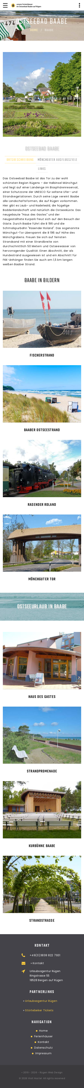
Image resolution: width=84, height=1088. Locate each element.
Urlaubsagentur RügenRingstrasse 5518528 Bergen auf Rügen (65, 975)
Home (34, 30)
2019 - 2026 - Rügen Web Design (43, 1072)
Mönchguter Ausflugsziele (58, 160)
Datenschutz (24, 1048)
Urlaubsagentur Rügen (41, 995)
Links (42, 169)
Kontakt (24, 1042)
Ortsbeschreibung (20, 160)
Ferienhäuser (24, 1036)
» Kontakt (56, 963)
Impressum (24, 1053)
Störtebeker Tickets (39, 1005)
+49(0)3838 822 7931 (64, 955)
